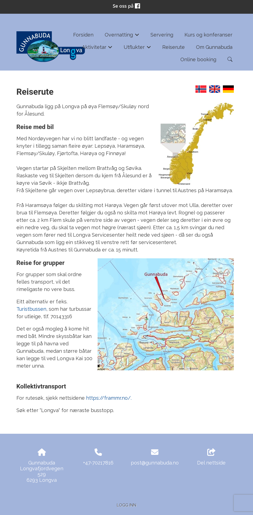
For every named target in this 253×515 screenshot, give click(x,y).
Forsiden (83, 35)
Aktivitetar (97, 49)
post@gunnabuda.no (155, 463)
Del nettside (211, 457)
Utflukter (137, 49)
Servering (161, 35)
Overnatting (122, 36)
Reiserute (173, 47)
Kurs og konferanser (208, 35)
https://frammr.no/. (109, 398)
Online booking (198, 59)
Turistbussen (31, 309)
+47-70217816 (98, 463)
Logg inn (126, 505)
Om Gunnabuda (214, 47)
